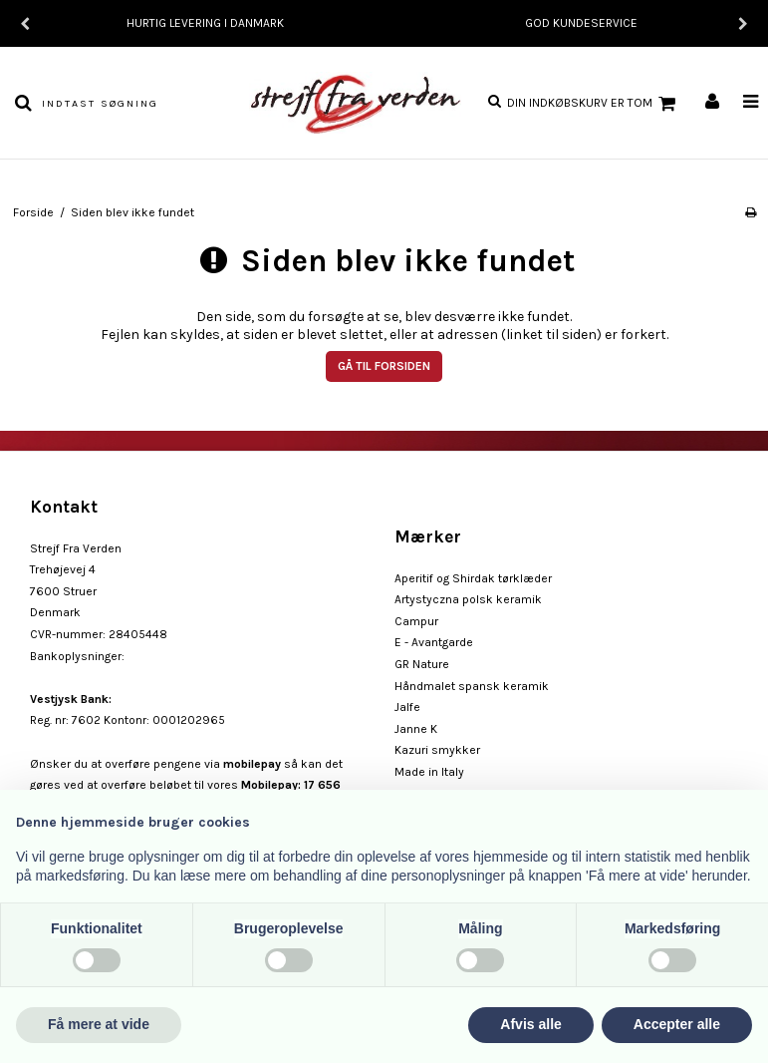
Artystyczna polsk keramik (468, 599)
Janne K (415, 729)
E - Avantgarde (433, 642)
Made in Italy (429, 772)
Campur (416, 621)
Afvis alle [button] (530, 1024)
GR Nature (421, 664)
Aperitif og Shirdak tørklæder (473, 578)
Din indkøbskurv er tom (594, 104)
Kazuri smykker (437, 750)
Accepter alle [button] (677, 1024)
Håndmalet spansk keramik (471, 686)
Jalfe (407, 707)
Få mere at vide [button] (98, 1024)
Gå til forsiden (384, 366)
